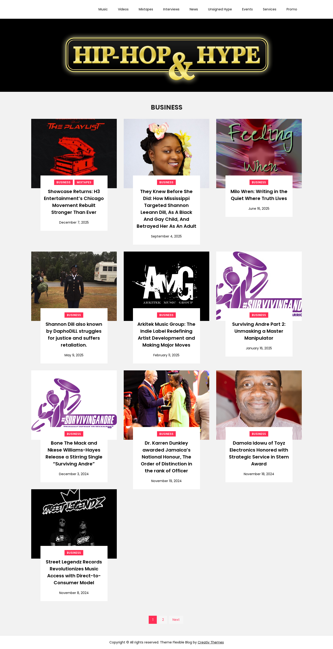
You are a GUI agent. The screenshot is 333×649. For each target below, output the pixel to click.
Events (247, 9)
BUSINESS (63, 182)
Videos (123, 9)
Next (176, 619)
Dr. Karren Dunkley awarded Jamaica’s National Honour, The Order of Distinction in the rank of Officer (166, 457)
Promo (292, 9)
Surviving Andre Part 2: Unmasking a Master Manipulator (259, 331)
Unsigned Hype (220, 9)
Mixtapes (146, 9)
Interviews (171, 9)
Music (103, 9)
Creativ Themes (211, 642)
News (194, 9)
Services (269, 9)
